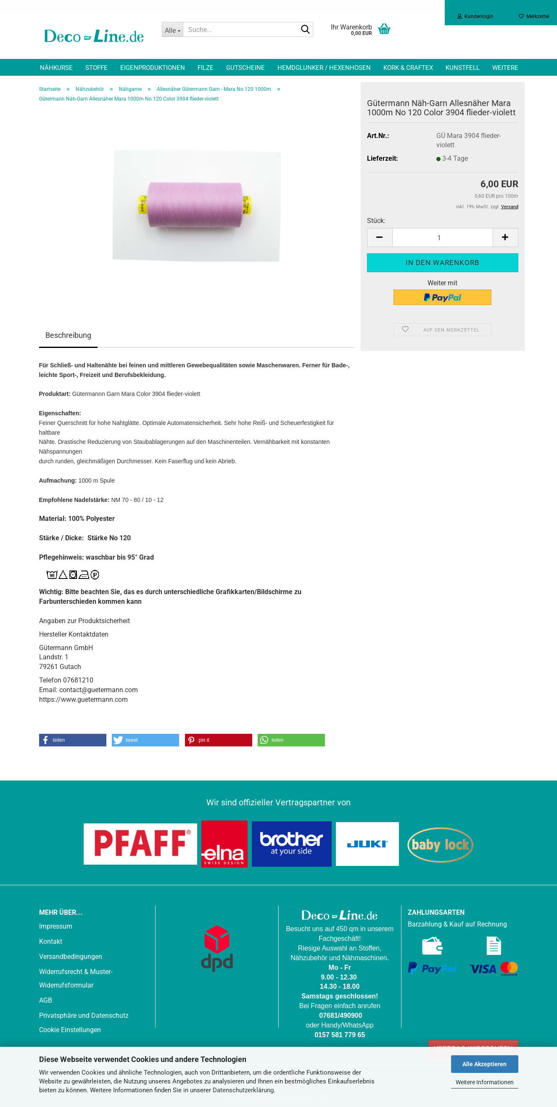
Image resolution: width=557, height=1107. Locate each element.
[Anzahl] (442, 237)
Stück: (376, 221)
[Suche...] (172, 29)
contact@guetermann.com (98, 690)
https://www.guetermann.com (83, 699)
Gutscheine (245, 68)
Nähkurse (56, 68)
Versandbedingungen (70, 957)
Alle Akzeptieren (484, 1064)
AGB (45, 1000)
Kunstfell (463, 68)
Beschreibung (68, 335)
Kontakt (50, 941)
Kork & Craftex (408, 68)
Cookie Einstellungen (70, 1030)
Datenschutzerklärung (243, 1090)
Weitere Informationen (485, 1082)
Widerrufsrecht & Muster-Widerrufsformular (75, 978)
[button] (379, 237)
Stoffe (96, 68)
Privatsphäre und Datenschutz (84, 1015)
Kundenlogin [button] (475, 16)
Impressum (55, 926)
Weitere (505, 68)
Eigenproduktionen (152, 68)
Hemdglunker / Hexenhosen (324, 68)
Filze (206, 68)
